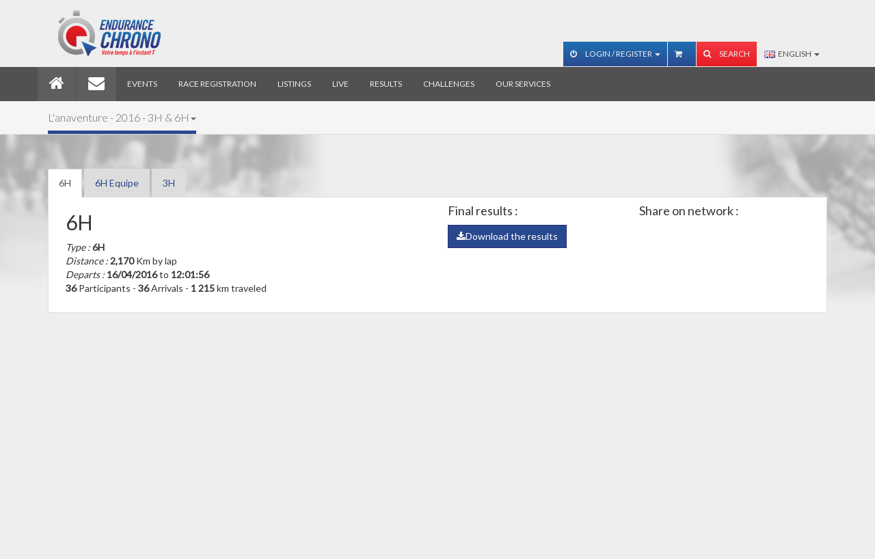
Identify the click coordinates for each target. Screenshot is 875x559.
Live (340, 84)
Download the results (507, 236)
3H (169, 183)
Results (386, 84)
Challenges (448, 84)
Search (726, 54)
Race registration (217, 84)
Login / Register (615, 54)
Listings (294, 84)
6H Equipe (117, 183)
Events (142, 84)
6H (65, 183)
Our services (523, 84)
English (792, 54)
